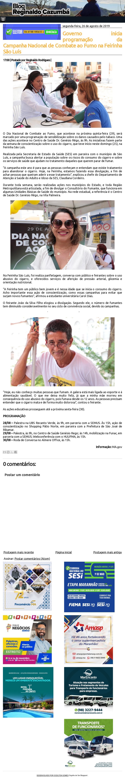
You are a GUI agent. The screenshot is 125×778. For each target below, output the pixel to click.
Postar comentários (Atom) (32, 558)
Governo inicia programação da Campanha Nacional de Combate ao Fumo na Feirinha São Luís (62, 42)
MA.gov (117, 446)
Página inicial (63, 552)
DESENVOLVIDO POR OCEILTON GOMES (53, 775)
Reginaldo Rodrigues (38, 60)
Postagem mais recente (18, 552)
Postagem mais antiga (107, 552)
